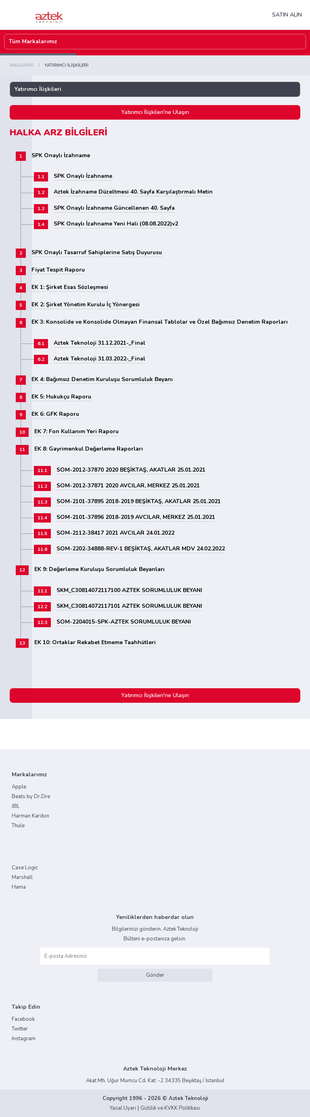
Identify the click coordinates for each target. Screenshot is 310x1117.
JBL (16, 806)
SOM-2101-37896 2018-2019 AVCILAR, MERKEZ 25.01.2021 (136, 517)
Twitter (20, 1029)
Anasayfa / (26, 65)
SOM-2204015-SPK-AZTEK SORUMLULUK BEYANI (124, 622)
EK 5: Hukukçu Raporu (61, 396)
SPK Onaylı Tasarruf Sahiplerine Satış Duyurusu (96, 252)
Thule (18, 825)
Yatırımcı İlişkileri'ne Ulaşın (155, 112)
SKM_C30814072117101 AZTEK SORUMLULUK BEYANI (129, 606)
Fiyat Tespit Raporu (58, 270)
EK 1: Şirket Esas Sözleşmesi (69, 287)
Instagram (24, 1038)
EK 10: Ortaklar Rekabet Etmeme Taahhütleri (95, 642)
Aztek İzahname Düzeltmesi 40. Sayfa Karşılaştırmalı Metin (133, 192)
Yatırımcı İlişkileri (38, 89)
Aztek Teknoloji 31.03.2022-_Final (99, 358)
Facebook (23, 1019)
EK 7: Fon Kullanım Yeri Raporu (76, 431)
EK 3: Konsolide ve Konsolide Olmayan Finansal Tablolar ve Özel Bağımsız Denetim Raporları (159, 322)
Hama (19, 887)
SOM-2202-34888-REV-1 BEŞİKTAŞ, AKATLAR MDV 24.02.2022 (141, 548)
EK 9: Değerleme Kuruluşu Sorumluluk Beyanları (99, 569)
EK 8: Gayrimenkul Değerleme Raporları (88, 449)
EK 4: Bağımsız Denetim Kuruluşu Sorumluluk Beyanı (102, 379)
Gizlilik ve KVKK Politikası (170, 1108)
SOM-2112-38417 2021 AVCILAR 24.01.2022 (115, 533)
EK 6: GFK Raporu (55, 414)
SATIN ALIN (287, 15)
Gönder (155, 975)
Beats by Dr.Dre (31, 796)
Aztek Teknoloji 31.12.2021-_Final (99, 343)
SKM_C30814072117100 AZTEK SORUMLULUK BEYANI (129, 590)
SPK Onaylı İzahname (60, 155)
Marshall (22, 877)
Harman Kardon (30, 816)
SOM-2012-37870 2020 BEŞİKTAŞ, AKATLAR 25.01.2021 (131, 470)
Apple (19, 786)
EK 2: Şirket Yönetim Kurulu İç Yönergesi (85, 304)
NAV (118, 15)
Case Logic (25, 867)
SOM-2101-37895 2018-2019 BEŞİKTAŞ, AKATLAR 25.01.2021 (139, 501)
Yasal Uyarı (123, 1108)
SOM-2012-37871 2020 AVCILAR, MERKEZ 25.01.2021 (128, 485)
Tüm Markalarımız (33, 41)
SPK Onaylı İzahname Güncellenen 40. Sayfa (114, 208)
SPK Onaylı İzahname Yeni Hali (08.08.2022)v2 (116, 224)
